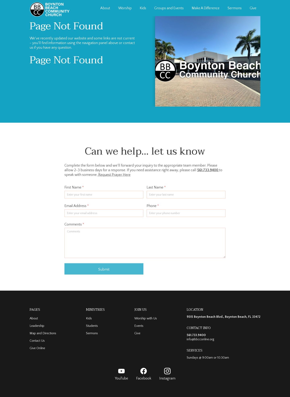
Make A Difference (206, 8)
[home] (50, 9)
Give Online (37, 348)
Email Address (76, 208)
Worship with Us (145, 318)
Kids (143, 8)
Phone (153, 208)
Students (92, 326)
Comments (74, 226)
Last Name (156, 189)
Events (138, 326)
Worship (125, 8)
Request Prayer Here (113, 177)
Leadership (37, 326)
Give (253, 8)
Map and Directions (43, 333)
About (105, 8)
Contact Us (37, 340)
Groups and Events (169, 8)
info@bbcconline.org (200, 339)
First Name (74, 189)
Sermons (235, 8)
